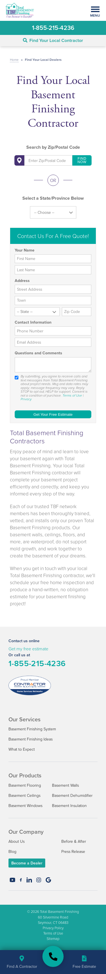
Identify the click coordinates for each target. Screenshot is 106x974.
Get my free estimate (28, 649)
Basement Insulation (69, 805)
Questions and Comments (38, 353)
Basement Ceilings (24, 795)
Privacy (26, 399)
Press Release (73, 851)
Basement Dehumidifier (72, 795)
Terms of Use (72, 395)
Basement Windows (25, 805)
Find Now (81, 160)
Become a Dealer (26, 863)
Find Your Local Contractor (53, 40)
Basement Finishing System (32, 728)
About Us (16, 841)
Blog (12, 851)
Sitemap (53, 938)
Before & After (73, 841)
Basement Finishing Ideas (30, 739)
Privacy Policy (53, 927)
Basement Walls (65, 785)
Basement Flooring (24, 785)
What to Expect (21, 749)
